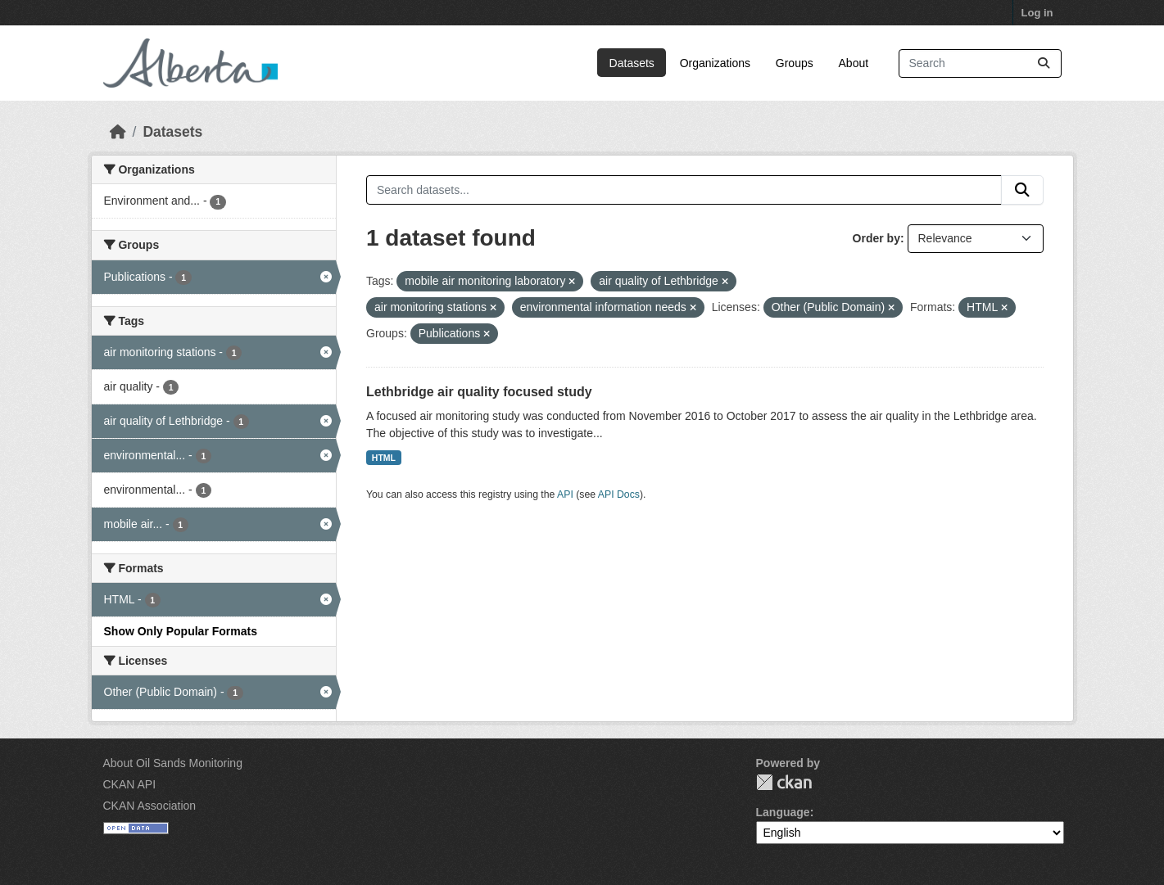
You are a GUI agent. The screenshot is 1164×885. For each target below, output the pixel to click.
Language (783, 812)
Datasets (631, 63)
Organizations (715, 63)
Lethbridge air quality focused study (479, 392)
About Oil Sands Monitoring (172, 763)
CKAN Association (150, 805)
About (854, 63)
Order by (876, 238)
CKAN (784, 782)
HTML (384, 458)
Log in (1037, 13)
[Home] (118, 132)
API (565, 494)
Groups (794, 63)
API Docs (619, 494)
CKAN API (129, 784)
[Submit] (1043, 63)
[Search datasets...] (980, 63)
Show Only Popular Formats (180, 631)
